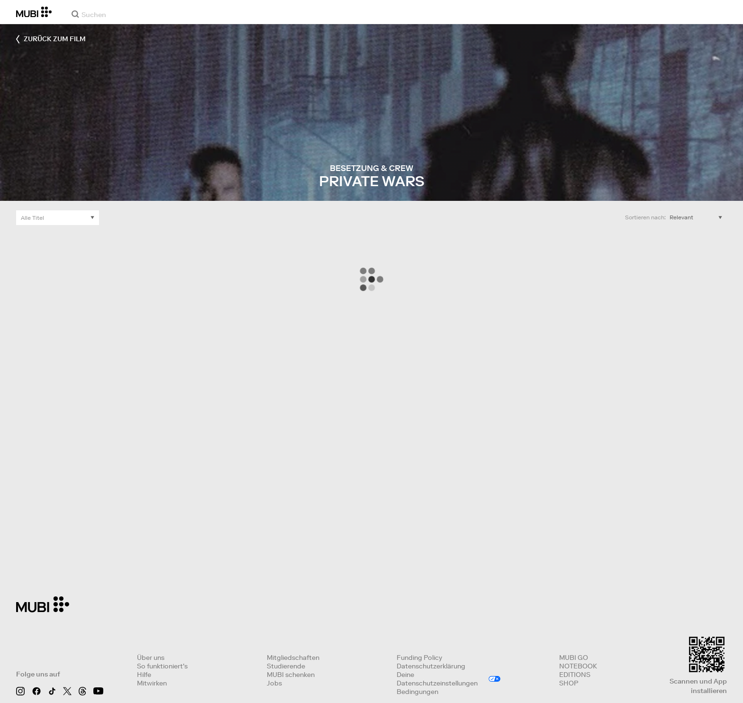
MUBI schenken (291, 674)
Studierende (286, 666)
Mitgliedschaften (293, 657)
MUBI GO (573, 657)
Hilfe (144, 674)
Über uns (150, 657)
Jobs (274, 683)
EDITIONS (574, 674)
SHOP (568, 683)
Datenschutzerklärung (431, 666)
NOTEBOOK (578, 666)
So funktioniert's (162, 666)
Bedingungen (417, 691)
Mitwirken (152, 683)
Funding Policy (419, 657)
